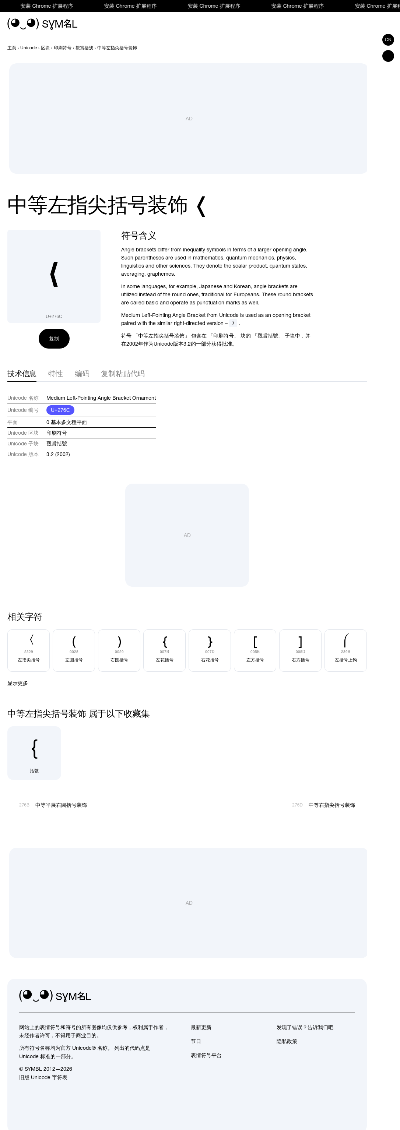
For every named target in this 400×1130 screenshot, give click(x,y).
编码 (82, 373)
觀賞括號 (56, 443)
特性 (55, 373)
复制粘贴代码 (123, 373)
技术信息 (21, 373)
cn (388, 39)
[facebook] (349, 996)
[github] (333, 996)
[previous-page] (11, 48)
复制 (54, 339)
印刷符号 (56, 433)
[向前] (349, 47)
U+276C (60, 410)
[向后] (362, 47)
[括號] (34, 753)
